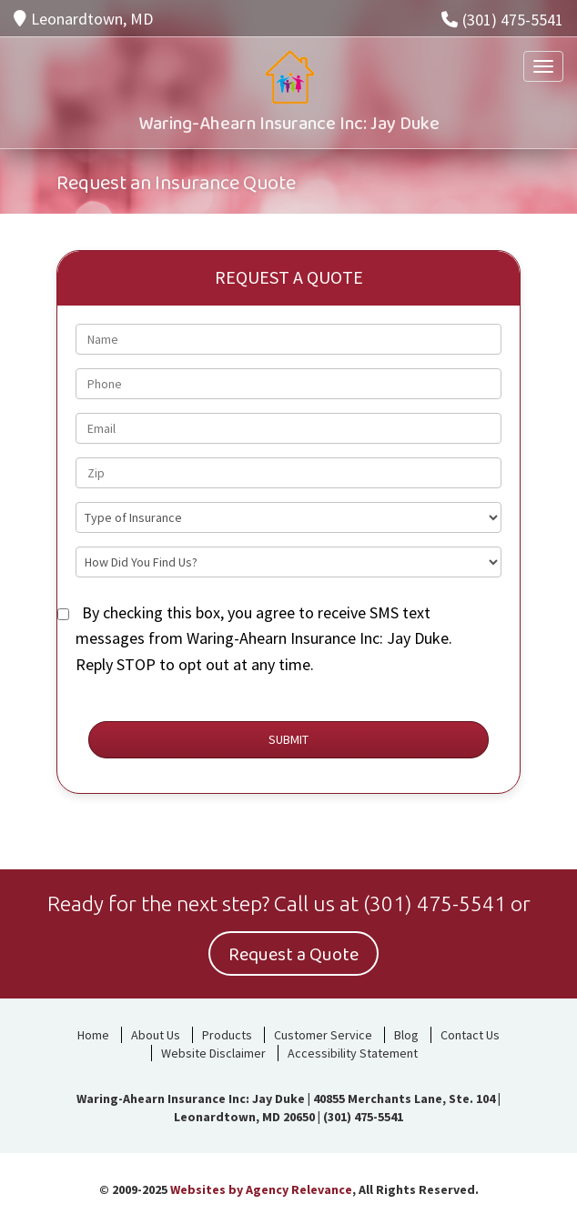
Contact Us (470, 1035)
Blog (406, 1035)
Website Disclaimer (213, 1053)
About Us (155, 1035)
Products (227, 1035)
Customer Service (323, 1035)
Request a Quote (293, 954)
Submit (288, 739)
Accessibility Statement (353, 1053)
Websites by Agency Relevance (261, 1189)
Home (93, 1035)
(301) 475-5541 (502, 19)
